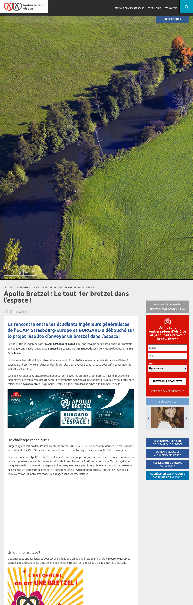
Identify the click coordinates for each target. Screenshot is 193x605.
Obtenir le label (167, 453)
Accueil (8, 287)
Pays (152, 363)
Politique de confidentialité (167, 391)
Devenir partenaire (167, 442)
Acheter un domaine (167, 464)
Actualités (23, 287)
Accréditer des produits (167, 475)
